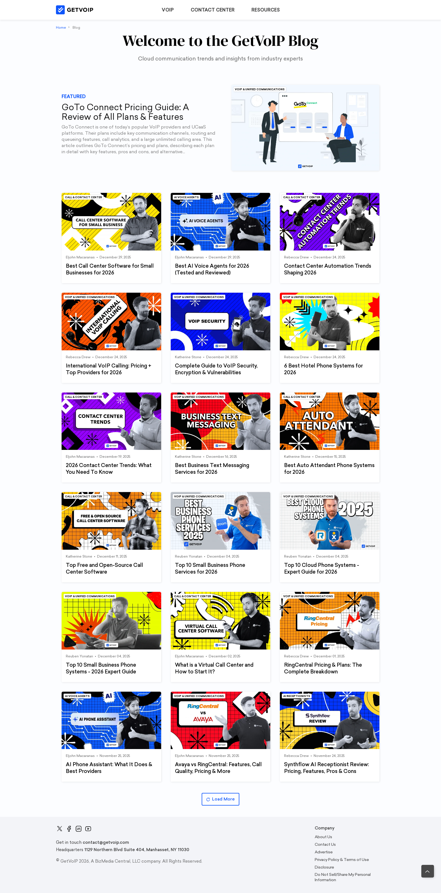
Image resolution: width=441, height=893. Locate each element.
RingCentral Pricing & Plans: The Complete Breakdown (323, 668)
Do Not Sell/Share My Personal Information (343, 877)
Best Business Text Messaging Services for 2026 (212, 468)
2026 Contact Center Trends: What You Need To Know (109, 468)
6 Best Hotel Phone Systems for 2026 (323, 369)
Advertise (324, 852)
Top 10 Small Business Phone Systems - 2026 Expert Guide (101, 668)
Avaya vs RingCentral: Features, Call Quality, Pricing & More (218, 767)
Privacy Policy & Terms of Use (342, 859)
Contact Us (325, 844)
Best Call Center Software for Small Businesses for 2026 (110, 269)
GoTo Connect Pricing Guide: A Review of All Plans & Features (125, 112)
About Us (323, 837)
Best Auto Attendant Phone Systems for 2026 (329, 468)
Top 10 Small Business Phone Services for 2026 (210, 568)
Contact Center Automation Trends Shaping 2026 (327, 269)
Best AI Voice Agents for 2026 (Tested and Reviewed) (212, 269)
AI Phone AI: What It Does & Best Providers (109, 767)
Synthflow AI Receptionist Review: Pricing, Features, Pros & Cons (326, 767)
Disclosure (324, 867)
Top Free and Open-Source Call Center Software (104, 568)
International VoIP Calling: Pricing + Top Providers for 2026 (108, 369)
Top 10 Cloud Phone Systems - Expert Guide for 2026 (321, 568)
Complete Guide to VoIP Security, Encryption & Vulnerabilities (216, 369)
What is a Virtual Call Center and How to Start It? (214, 668)
